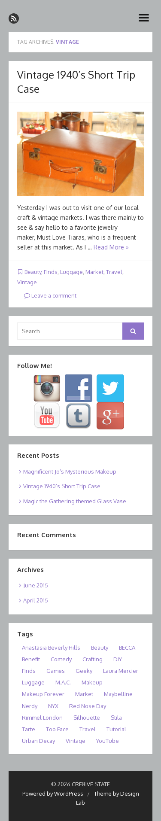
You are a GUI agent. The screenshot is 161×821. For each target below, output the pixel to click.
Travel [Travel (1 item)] (87, 729)
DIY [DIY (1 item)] (117, 659)
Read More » (111, 247)
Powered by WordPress (52, 793)
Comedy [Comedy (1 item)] (61, 659)
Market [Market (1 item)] (84, 693)
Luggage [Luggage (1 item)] (33, 682)
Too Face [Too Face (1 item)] (57, 729)
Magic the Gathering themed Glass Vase (74, 501)
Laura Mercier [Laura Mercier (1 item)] (120, 670)
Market (94, 271)
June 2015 (35, 585)
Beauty (32, 271)
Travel (114, 271)
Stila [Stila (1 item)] (116, 717)
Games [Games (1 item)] (55, 670)
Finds (51, 271)
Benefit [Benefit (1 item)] (31, 659)
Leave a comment (50, 295)
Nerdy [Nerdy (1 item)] (29, 705)
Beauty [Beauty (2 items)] (99, 647)
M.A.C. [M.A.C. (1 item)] (63, 682)
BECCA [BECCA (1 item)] (127, 647)
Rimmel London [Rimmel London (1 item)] (42, 717)
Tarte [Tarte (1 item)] (28, 729)
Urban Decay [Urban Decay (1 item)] (38, 740)
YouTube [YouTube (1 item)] (107, 740)
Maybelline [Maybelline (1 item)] (118, 693)
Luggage (71, 271)
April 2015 (35, 600)
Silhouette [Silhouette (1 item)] (86, 717)
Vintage (27, 282)
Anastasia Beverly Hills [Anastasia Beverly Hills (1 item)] (51, 647)
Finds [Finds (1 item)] (29, 670)
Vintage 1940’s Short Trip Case (61, 486)
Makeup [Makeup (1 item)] (92, 682)
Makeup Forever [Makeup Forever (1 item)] (43, 693)
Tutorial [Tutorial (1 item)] (116, 729)
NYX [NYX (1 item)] (53, 705)
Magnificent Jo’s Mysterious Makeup (69, 471)
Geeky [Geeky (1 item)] (84, 670)
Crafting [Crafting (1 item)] (92, 659)
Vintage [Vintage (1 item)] (75, 740)
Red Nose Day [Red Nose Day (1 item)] (87, 705)
